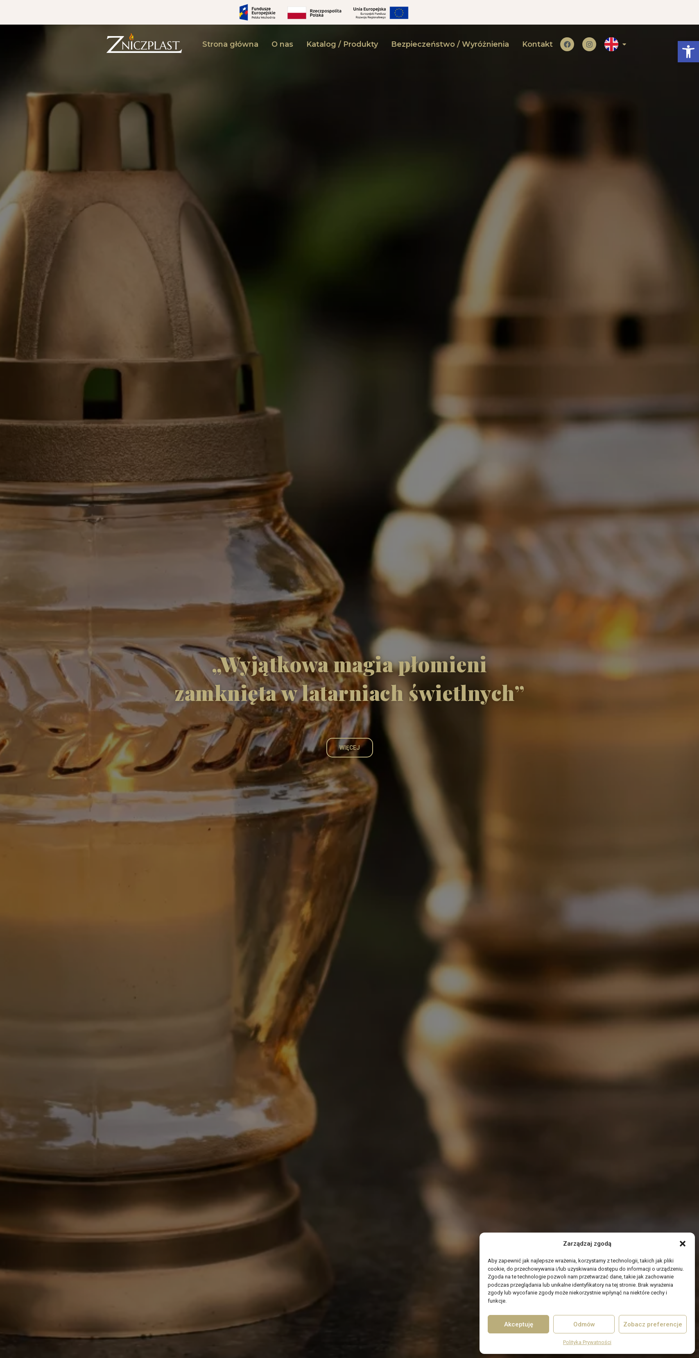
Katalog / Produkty (342, 44)
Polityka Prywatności (587, 1342)
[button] (688, 51)
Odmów (584, 1324)
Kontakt (537, 44)
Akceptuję (518, 1324)
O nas (282, 44)
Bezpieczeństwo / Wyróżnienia (450, 44)
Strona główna (230, 44)
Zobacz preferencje (652, 1324)
